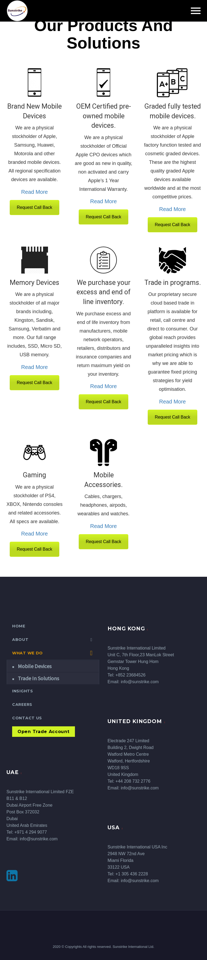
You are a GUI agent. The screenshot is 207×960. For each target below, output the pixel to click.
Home (18, 626)
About (20, 639)
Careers (22, 704)
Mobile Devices (34, 666)
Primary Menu (196, 11)
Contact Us (27, 718)
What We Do (27, 653)
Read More (34, 192)
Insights (22, 691)
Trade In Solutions (38, 678)
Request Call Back (34, 207)
